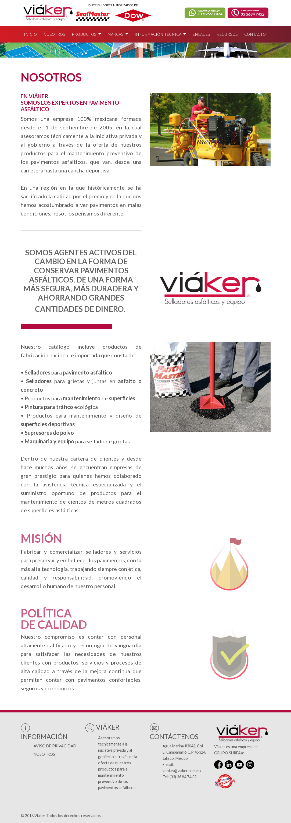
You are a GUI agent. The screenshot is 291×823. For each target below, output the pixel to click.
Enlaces (201, 34)
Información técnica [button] (158, 34)
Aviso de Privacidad (55, 746)
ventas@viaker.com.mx (182, 770)
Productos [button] (84, 34)
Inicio (30, 34)
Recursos (227, 34)
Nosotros (54, 34)
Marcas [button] (115, 34)
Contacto (255, 34)
